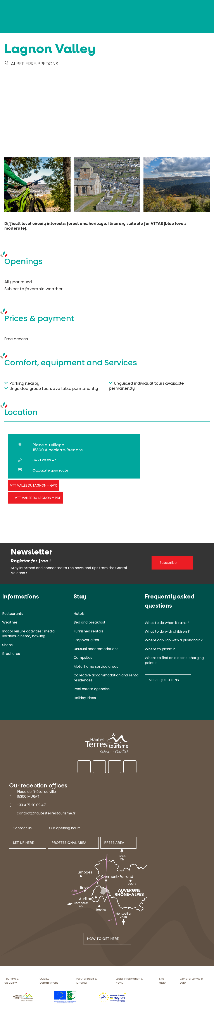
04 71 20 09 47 (44, 460)
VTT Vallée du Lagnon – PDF (38, 498)
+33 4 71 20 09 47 (31, 804)
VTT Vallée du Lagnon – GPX (33, 485)
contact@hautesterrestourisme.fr (46, 813)
